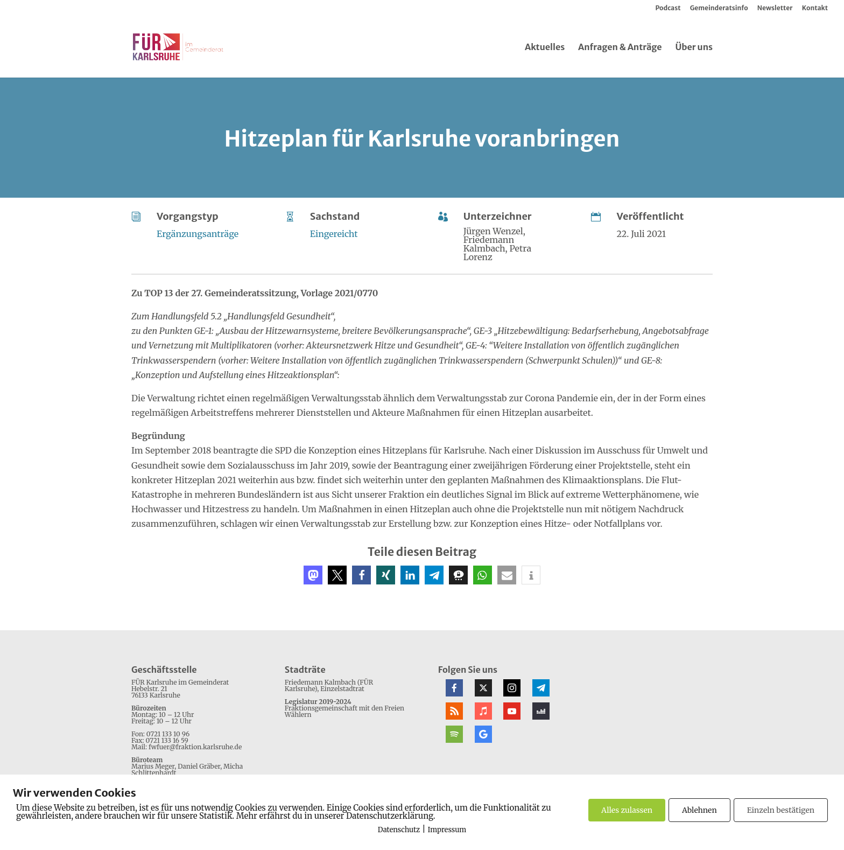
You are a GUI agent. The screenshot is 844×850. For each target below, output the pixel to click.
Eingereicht (334, 233)
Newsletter (775, 8)
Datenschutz (399, 829)
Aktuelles (545, 47)
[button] (313, 575)
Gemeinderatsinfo (719, 8)
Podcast (667, 8)
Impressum (447, 829)
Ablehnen (699, 810)
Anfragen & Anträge (620, 47)
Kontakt (815, 8)
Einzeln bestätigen (780, 810)
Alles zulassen (626, 810)
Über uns (694, 47)
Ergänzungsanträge (197, 233)
